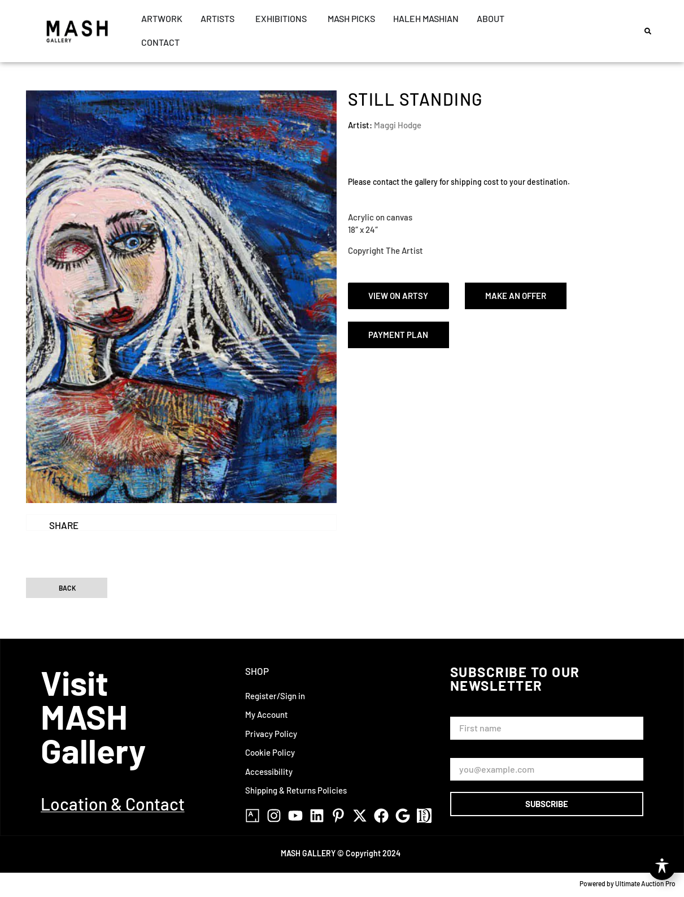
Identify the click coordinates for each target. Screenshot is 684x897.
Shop (257, 671)
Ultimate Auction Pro (645, 883)
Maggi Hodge (397, 125)
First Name (473, 711)
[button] (648, 31)
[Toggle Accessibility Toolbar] (662, 866)
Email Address (479, 753)
